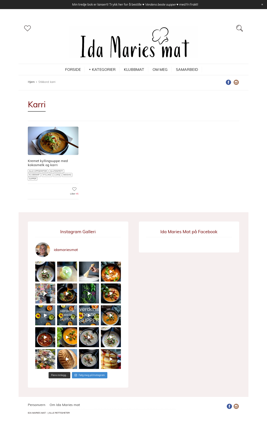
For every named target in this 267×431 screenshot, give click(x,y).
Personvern (36, 405)
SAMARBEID (187, 69)
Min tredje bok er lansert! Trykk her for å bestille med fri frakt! (135, 4)
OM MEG (160, 69)
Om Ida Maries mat (65, 405)
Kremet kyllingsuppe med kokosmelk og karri (48, 163)
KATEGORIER (104, 69)
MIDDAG (67, 175)
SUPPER (32, 178)
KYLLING (47, 175)
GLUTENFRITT (56, 171)
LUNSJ (57, 175)
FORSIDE (73, 69)
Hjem (31, 82)
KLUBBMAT (134, 69)
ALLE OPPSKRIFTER (38, 171)
